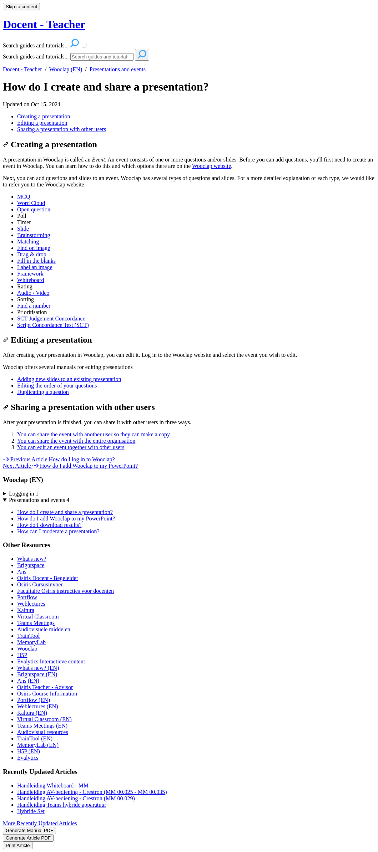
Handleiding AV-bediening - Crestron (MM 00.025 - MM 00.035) (92, 792)
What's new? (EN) (38, 668)
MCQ (23, 197)
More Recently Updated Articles (40, 823)
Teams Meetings (36, 623)
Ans (21, 572)
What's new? (31, 559)
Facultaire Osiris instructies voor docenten (65, 591)
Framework (30, 274)
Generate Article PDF (28, 838)
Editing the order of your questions (57, 386)
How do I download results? (49, 525)
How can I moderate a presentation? (58, 531)
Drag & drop (31, 254)
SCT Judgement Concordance (51, 318)
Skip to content (21, 6)
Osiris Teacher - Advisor (45, 687)
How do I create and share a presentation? (106, 86)
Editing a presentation (42, 123)
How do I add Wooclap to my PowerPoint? (66, 518)
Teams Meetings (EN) (42, 726)
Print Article (18, 845)
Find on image (33, 248)
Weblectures (31, 604)
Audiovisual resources (42, 732)
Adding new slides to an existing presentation (69, 379)
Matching (28, 241)
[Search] (101, 57)
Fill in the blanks (36, 261)
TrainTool (28, 636)
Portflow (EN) (33, 700)
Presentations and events (118, 69)
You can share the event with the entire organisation (76, 441)
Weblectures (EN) (37, 706)
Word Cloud (31, 203)
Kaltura (25, 610)
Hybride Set (31, 811)
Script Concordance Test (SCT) (53, 325)
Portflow (27, 597)
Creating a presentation (43, 116)
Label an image (34, 267)
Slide (23, 229)
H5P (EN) (28, 751)
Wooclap (27, 649)
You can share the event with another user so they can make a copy (93, 434)
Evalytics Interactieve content (51, 661)
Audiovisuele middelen (43, 629)
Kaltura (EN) (32, 713)
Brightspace (30, 565)
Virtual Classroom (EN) (44, 719)
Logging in (24, 494)
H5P (22, 655)
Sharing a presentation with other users (61, 129)
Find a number (33, 306)
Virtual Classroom (38, 617)
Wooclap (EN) (65, 69)
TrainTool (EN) (34, 738)
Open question (33, 209)
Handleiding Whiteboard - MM (53, 785)
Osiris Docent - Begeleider (47, 578)
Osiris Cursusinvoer (40, 584)
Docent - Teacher (22, 69)
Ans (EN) (28, 681)
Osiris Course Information (47, 694)
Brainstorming (33, 235)
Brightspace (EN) (37, 674)
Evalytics (28, 758)
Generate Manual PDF (29, 830)
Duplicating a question (43, 392)
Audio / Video (33, 293)
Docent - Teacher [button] (44, 24)
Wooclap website (211, 166)
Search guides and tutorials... (36, 56)
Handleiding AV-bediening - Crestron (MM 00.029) (76, 798)
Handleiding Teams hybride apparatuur (61, 805)
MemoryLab (31, 642)
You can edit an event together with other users (71, 447)
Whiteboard (30, 280)
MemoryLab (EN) (38, 745)
